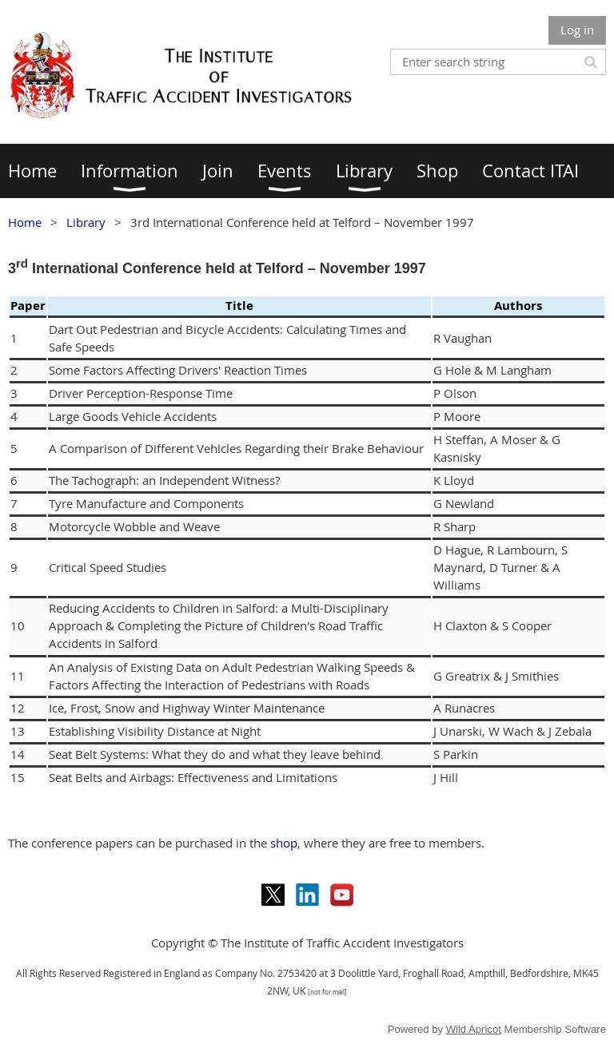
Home (25, 222)
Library (86, 222)
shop (283, 843)
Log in (577, 30)
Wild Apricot (473, 1029)
